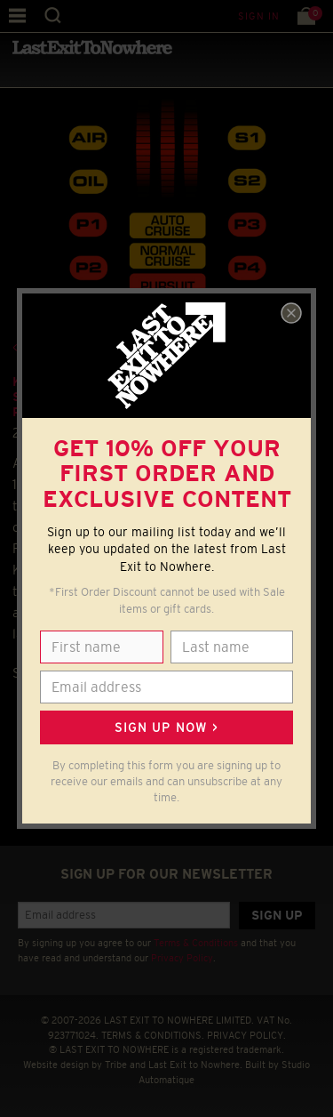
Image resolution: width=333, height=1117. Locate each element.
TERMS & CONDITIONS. (152, 1035)
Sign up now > (166, 727)
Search (52, 15)
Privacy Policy (182, 957)
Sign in (259, 16)
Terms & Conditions (196, 942)
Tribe (116, 1064)
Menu (17, 15)
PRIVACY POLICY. (246, 1035)
